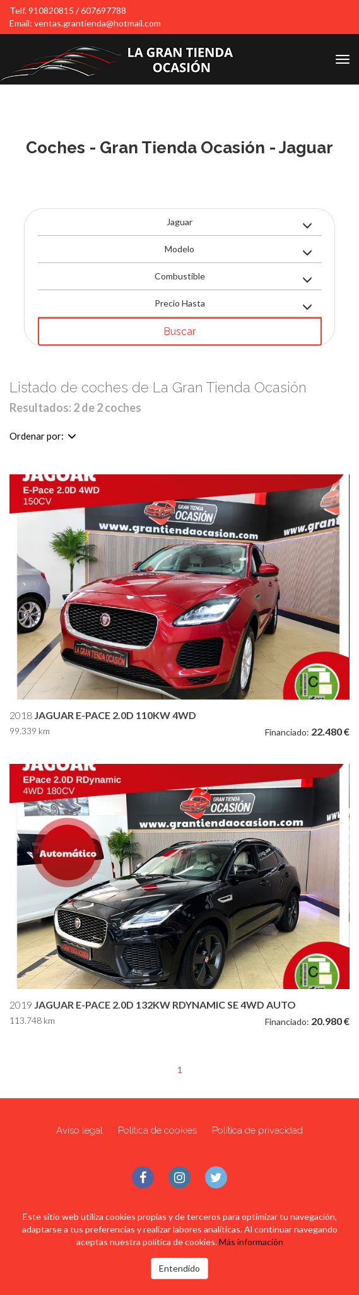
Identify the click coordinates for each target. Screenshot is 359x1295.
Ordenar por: (42, 436)
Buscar (179, 331)
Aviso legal (79, 1130)
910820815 (51, 10)
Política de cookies (157, 1130)
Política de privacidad (257, 1130)
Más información (251, 1241)
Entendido (179, 1268)
